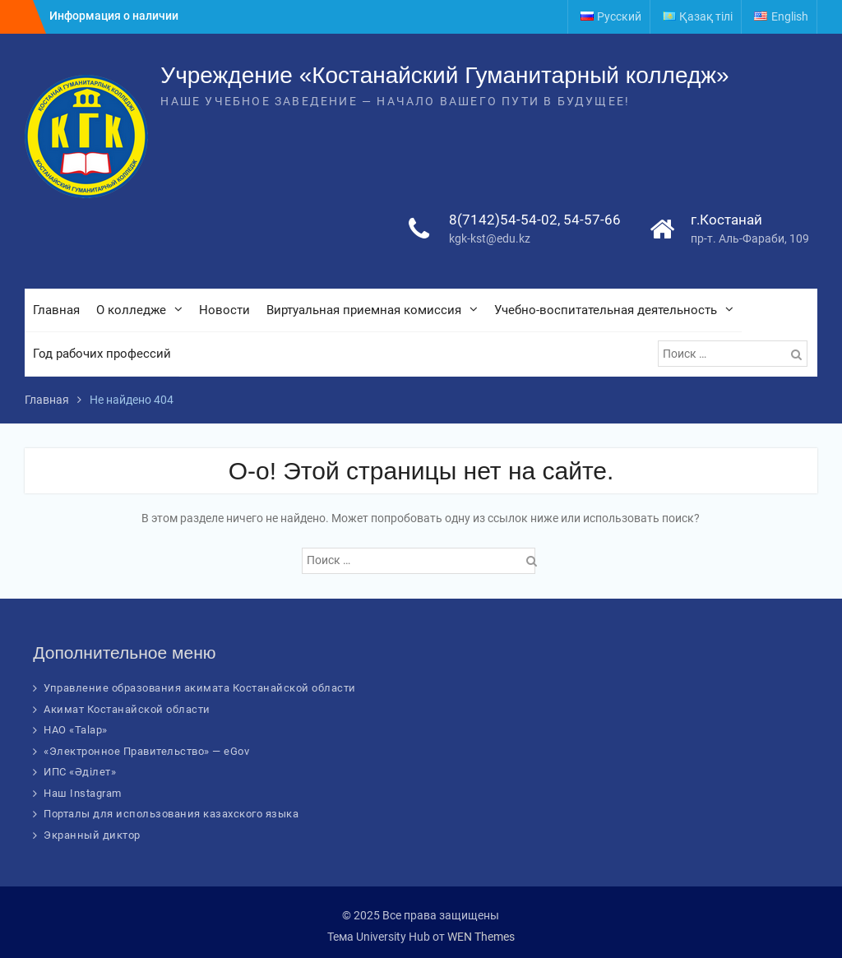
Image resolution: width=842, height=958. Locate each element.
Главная (56, 310)
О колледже (131, 310)
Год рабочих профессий (102, 353)
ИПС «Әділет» (80, 772)
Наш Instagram (83, 793)
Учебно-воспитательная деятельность (605, 310)
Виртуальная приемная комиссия (363, 310)
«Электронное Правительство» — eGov (146, 751)
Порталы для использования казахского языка (171, 814)
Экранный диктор (92, 835)
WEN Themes (481, 936)
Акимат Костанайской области (127, 709)
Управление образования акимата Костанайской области (200, 688)
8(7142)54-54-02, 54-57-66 (535, 219)
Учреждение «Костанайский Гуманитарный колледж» (444, 75)
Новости (224, 310)
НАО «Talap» (76, 730)
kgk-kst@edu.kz (489, 238)
